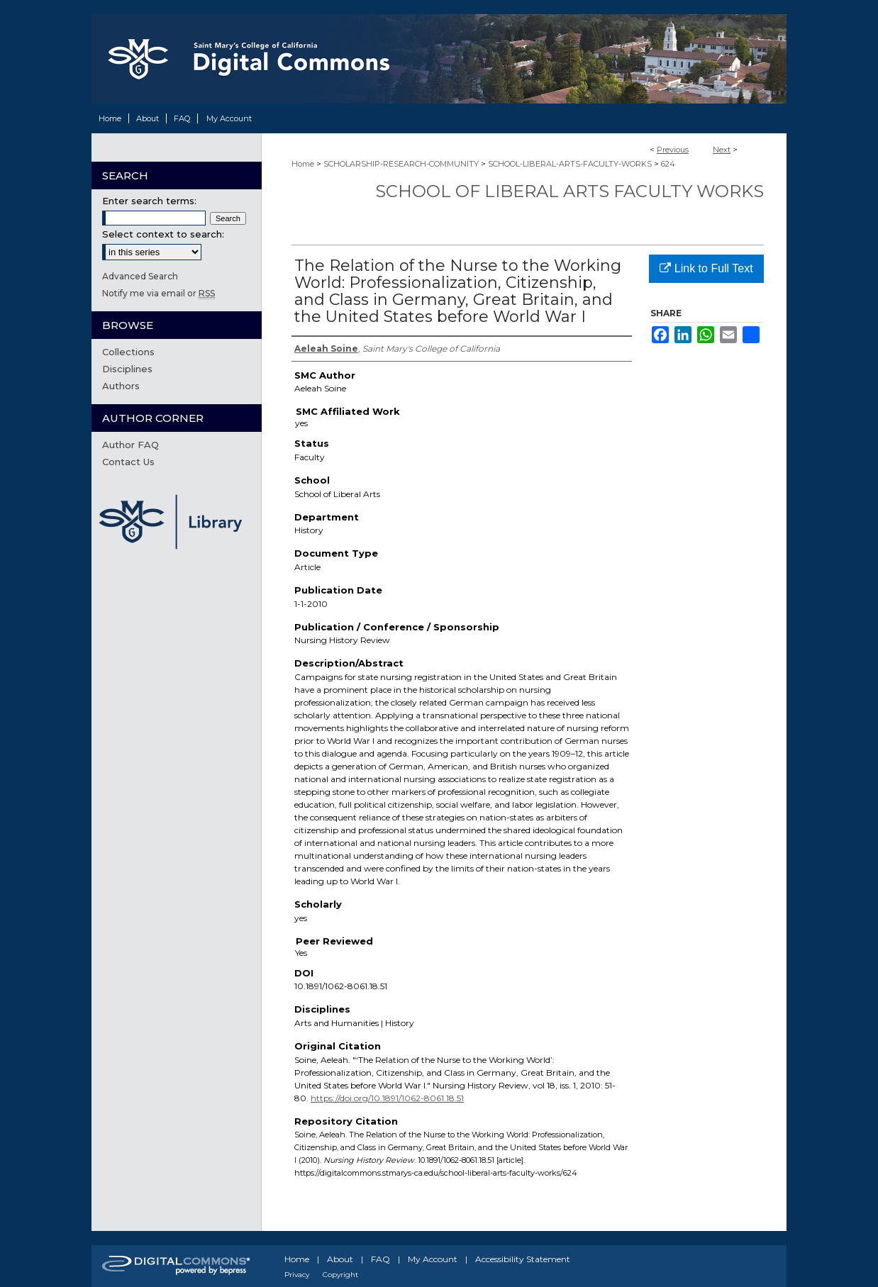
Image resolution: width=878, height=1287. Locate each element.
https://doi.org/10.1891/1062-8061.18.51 (387, 1098)
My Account (432, 1259)
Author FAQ (130, 444)
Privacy (296, 1274)
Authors (121, 385)
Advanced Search (140, 276)
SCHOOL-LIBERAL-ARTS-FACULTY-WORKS (570, 164)
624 (668, 164)
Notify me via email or (158, 293)
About (340, 1259)
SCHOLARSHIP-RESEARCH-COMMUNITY (401, 164)
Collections (128, 351)
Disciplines (127, 368)
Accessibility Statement (522, 1259)
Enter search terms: (149, 200)
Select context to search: (163, 234)
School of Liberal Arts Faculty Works (569, 191)
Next (721, 150)
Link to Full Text (706, 268)
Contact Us (128, 461)
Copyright (340, 1274)
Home (302, 164)
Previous (673, 150)
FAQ (380, 1259)
